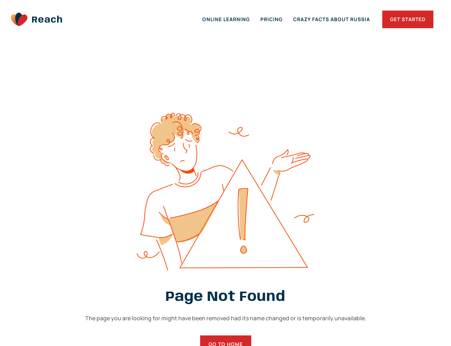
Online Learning (226, 19)
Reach (47, 20)
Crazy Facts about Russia (331, 19)
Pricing (271, 19)
